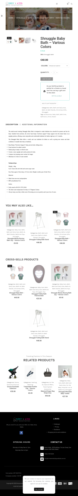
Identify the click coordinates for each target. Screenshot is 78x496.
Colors (44, 66)
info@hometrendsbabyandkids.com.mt (54, 458)
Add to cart (47, 79)
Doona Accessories (13, 384)
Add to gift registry (49, 103)
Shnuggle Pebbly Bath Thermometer (39, 295)
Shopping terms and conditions (57, 432)
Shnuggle (20, 18)
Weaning (30, 384)
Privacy (57, 427)
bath (57, 114)
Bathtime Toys (20, 234)
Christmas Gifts (61, 110)
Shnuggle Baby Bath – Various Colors (62, 239)
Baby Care (41, 287)
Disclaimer (57, 429)
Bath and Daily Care (59, 108)
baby (53, 114)
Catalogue (57, 424)
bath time (63, 114)
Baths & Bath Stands (48, 110)
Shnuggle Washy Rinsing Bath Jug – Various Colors (16, 239)
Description (12, 124)
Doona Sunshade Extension (13, 387)
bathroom (43, 117)
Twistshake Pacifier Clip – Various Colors (30, 388)
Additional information (34, 124)
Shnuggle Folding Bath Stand (39, 239)
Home (11, 18)
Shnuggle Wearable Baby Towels (65, 392)
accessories (48, 114)
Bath (30, 18)
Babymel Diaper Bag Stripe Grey (48, 392)
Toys (44, 292)
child (49, 117)
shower (53, 117)
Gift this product (57, 96)
